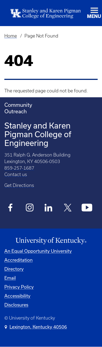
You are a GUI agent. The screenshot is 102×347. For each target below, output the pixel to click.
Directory (14, 268)
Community (18, 105)
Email (10, 277)
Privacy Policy (19, 286)
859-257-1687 (19, 167)
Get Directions (19, 185)
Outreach (15, 111)
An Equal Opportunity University (38, 251)
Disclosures (16, 304)
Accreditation (18, 259)
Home (10, 35)
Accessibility (17, 295)
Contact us (15, 174)
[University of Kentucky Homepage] (51, 241)
